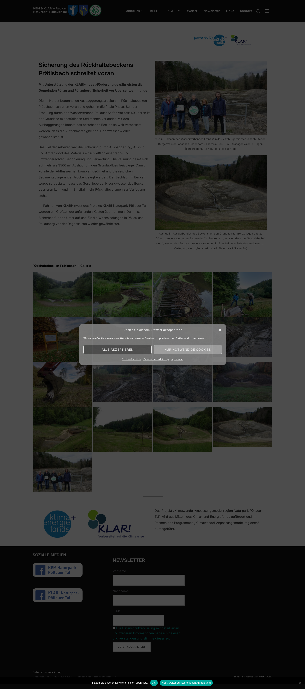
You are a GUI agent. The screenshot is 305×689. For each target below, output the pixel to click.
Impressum (177, 359)
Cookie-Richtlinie (131, 359)
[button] (220, 330)
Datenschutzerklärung (156, 359)
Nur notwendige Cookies (187, 349)
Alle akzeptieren (117, 349)
